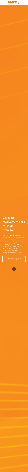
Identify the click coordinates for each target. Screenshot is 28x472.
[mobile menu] (2, 2)
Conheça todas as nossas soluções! (14, 259)
